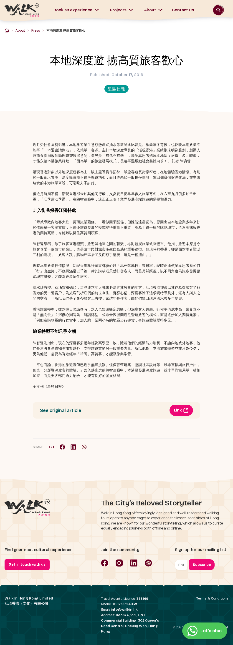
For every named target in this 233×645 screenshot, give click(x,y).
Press (35, 30)
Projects (121, 10)
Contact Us (183, 10)
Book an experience (76, 10)
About (153, 10)
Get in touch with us (27, 564)
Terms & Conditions (212, 598)
